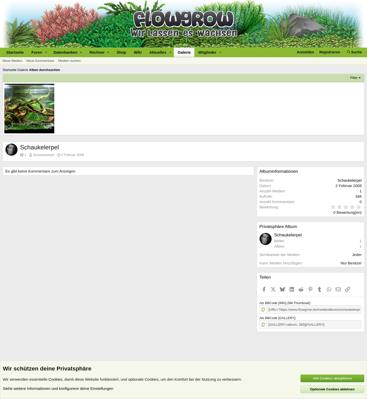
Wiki (138, 52)
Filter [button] (354, 78)
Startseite (15, 52)
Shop (121, 52)
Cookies (55, 379)
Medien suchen (69, 61)
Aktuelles (157, 52)
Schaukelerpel (43, 155)
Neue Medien (12, 61)
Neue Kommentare (40, 61)
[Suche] (354, 52)
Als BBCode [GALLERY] (277, 318)
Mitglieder (207, 52)
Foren (36, 52)
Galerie (184, 52)
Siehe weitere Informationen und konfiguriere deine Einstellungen (58, 388)
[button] (46, 52)
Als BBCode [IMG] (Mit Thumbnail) (284, 303)
